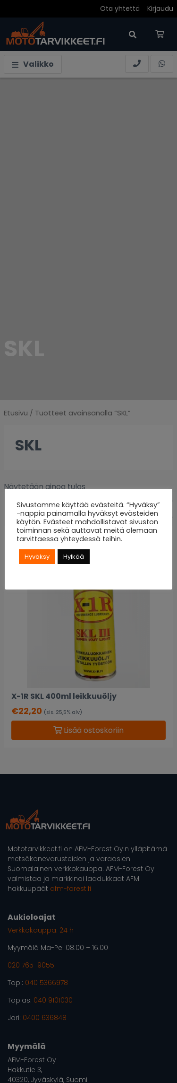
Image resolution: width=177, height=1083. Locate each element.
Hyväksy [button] (37, 556)
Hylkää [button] (73, 556)
